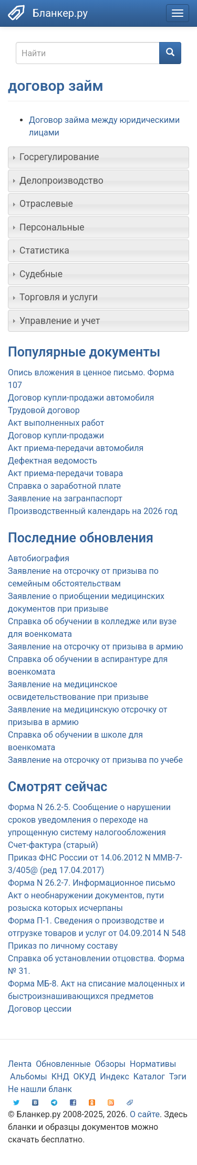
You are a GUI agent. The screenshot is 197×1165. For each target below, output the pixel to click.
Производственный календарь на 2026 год (93, 511)
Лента (20, 1064)
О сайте (145, 1114)
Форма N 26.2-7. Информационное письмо (91, 883)
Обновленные (63, 1064)
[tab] (98, 157)
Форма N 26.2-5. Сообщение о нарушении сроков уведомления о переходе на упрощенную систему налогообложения (89, 819)
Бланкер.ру (60, 13)
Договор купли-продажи (56, 435)
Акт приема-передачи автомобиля (75, 448)
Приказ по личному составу (63, 946)
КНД (60, 1077)
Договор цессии (39, 1009)
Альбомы (28, 1077)
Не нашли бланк (40, 1089)
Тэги (177, 1077)
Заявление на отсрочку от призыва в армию (95, 647)
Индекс (114, 1077)
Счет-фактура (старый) (53, 845)
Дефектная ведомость (52, 461)
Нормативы (153, 1064)
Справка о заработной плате (64, 486)
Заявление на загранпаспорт (65, 498)
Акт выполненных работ (56, 423)
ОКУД (85, 1077)
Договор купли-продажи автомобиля (81, 398)
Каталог (149, 1077)
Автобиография (38, 558)
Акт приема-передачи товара (65, 473)
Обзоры (110, 1064)
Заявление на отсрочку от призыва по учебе (95, 760)
